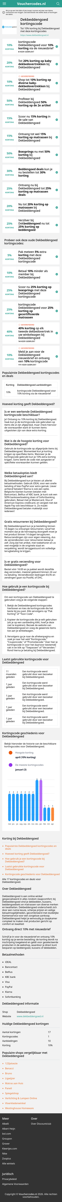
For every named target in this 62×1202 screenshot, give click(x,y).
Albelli (5, 1123)
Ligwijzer (10, 1078)
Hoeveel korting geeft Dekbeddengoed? (27, 853)
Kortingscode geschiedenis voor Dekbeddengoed (32, 874)
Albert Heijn (8, 1128)
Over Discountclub (41, 1123)
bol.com (6, 1133)
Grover (6, 1143)
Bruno (8, 1073)
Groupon (7, 1138)
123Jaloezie (11, 1063)
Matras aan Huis (14, 1083)
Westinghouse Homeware (19, 1108)
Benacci (9, 1068)
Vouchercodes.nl (31, 4)
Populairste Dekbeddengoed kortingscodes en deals (31, 847)
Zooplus (6, 1158)
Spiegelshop (12, 1093)
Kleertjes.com (9, 1148)
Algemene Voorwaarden (15, 1184)
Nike (4, 1153)
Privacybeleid (9, 1179)
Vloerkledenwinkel (15, 1103)
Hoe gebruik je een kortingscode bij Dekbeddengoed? (25, 860)
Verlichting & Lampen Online (21, 1098)
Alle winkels (8, 1163)
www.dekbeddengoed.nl (30, 1016)
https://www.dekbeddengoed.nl (34, 35)
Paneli (8, 1088)
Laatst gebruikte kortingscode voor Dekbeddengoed (24, 868)
